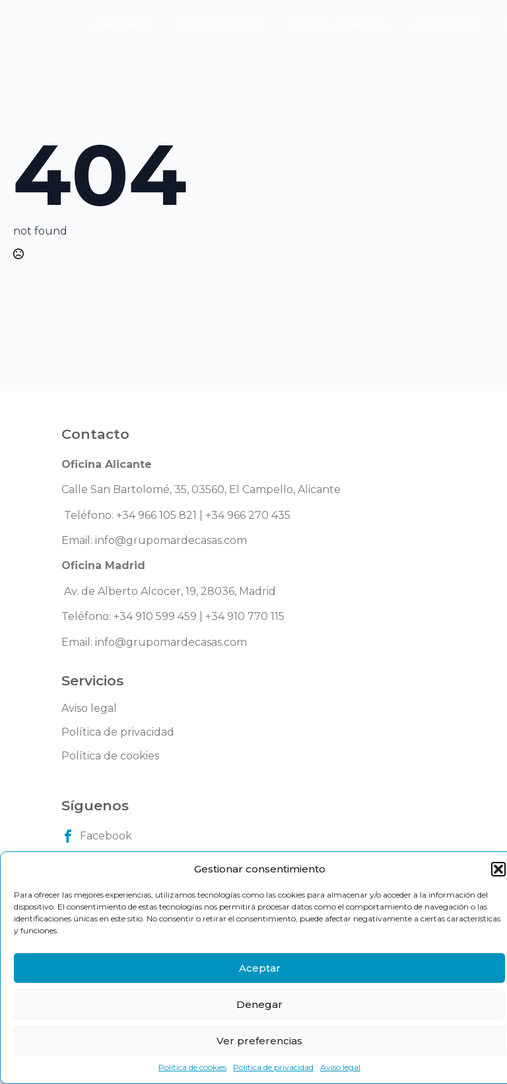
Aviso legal (340, 1067)
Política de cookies (192, 1067)
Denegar (259, 1004)
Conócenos (445, 26)
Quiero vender (222, 26)
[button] (498, 869)
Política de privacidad (273, 1067)
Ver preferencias (259, 1040)
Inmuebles (122, 26)
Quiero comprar (338, 26)
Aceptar (260, 968)
